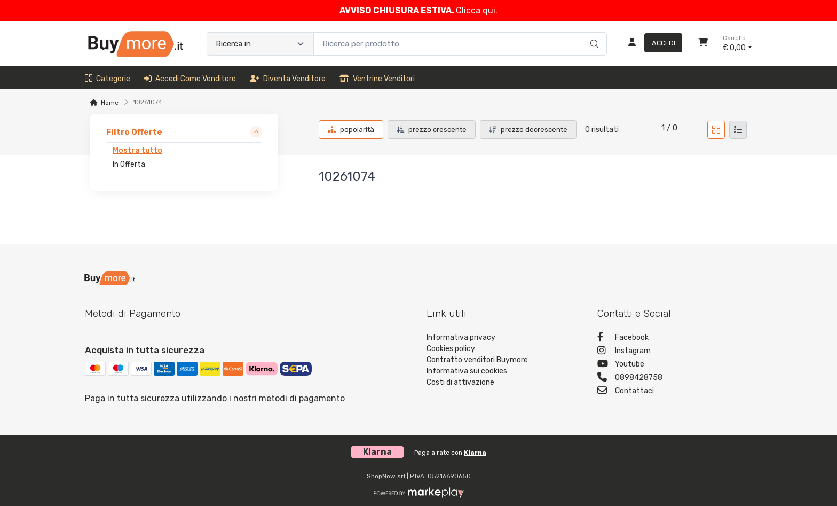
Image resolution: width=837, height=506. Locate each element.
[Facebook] (674, 338)
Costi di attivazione (460, 382)
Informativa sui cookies (467, 371)
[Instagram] (674, 352)
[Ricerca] (593, 32)
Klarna (475, 452)
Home (110, 102)
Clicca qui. (477, 10)
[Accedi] (651, 44)
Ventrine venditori (377, 78)
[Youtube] (674, 365)
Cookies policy (451, 348)
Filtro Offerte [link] (134, 132)
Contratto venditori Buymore (477, 359)
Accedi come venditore (190, 78)
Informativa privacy (461, 337)
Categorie (107, 78)
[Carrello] (703, 44)
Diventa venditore (288, 78)
